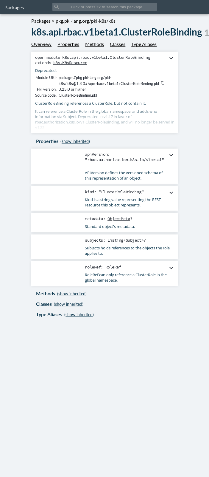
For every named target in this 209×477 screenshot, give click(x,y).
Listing (115, 240)
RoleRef (113, 267)
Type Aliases (144, 44)
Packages (14, 7)
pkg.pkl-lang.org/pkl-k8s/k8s (86, 21)
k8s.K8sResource (70, 62)
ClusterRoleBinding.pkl (78, 95)
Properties (68, 44)
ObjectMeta (118, 218)
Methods (94, 44)
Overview (41, 44)
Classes (117, 44)
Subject (133, 240)
